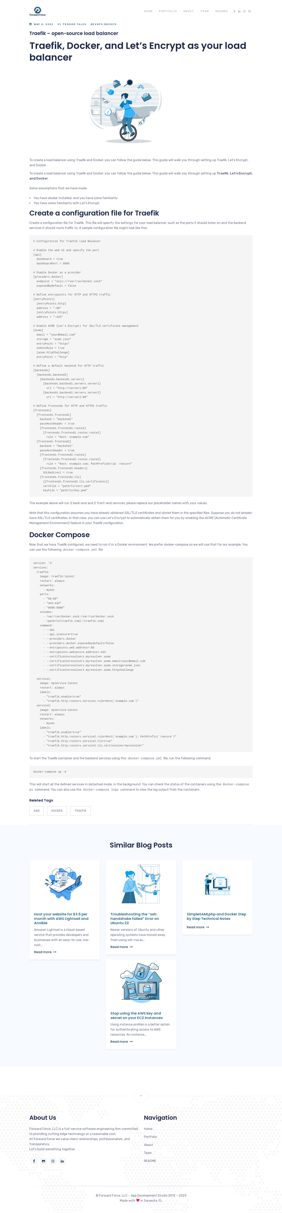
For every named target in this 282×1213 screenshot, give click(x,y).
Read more (45, 952)
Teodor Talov (75, 24)
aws (37, 811)
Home (148, 11)
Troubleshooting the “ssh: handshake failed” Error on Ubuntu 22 (134, 918)
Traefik (80, 811)
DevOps (97, 24)
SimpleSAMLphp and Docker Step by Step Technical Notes (216, 916)
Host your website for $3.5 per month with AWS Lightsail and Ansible (61, 918)
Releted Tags (41, 800)
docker (57, 811)
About (188, 11)
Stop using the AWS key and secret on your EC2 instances (136, 1015)
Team (204, 11)
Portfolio (168, 11)
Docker (110, 24)
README (221, 11)
